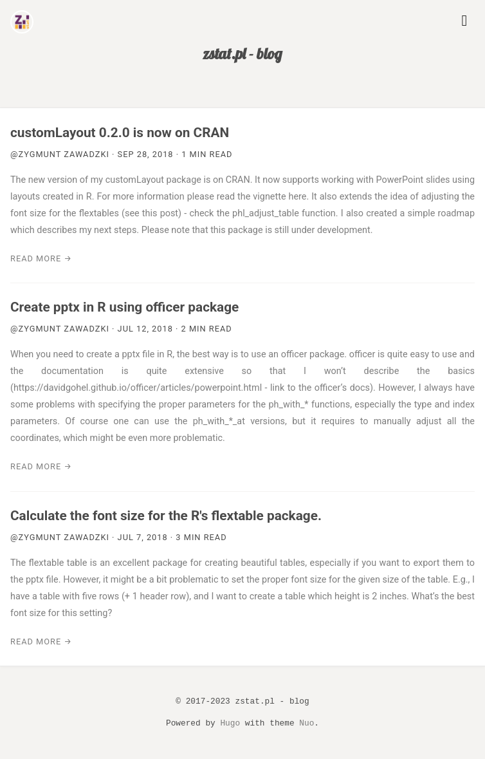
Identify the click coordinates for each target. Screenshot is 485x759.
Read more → (41, 258)
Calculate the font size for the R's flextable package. (166, 515)
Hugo (230, 723)
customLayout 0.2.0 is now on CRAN (119, 132)
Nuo (306, 723)
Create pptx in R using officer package (124, 307)
